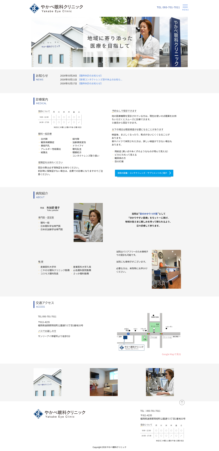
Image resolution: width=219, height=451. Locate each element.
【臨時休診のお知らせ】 (90, 75)
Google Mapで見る (171, 354)
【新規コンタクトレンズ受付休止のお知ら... (100, 79)
